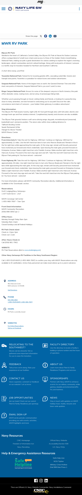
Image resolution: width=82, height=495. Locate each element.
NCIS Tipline (59, 461)
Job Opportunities (21, 397)
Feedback (15, 364)
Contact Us (16, 378)
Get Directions (12, 290)
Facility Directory (62, 344)
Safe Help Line (58, 458)
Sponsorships (59, 378)
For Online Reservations (16, 326)
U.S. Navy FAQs (59, 447)
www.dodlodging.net (32, 250)
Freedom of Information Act (23, 444)
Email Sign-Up (18, 414)
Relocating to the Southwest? (21, 346)
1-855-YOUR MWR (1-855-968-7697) (20, 302)
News (53, 397)
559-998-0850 (13, 300)
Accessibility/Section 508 (58, 444)
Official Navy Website (58, 440)
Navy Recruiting (23, 447)
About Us (56, 364)
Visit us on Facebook (14, 328)
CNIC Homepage (23, 440)
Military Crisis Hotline (58, 465)
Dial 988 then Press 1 (58, 467)
